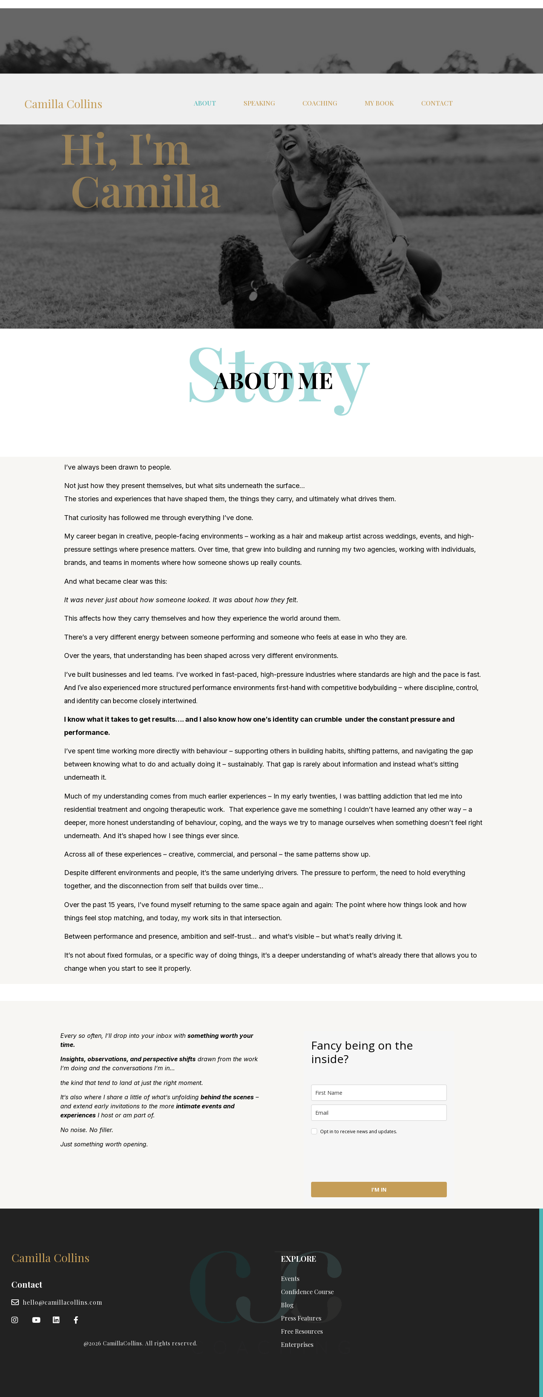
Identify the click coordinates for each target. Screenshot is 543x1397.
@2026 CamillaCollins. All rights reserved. (141, 1343)
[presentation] (368, 1159)
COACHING (319, 22)
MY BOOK (379, 22)
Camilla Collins (63, 22)
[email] (379, 1113)
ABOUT (205, 22)
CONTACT (437, 22)
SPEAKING (259, 22)
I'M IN (379, 1189)
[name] (379, 1093)
